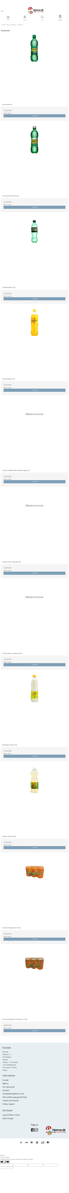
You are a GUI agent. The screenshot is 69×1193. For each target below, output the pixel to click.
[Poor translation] (7, 1162)
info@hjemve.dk (11, 1065)
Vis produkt (34, 115)
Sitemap (5, 1070)
